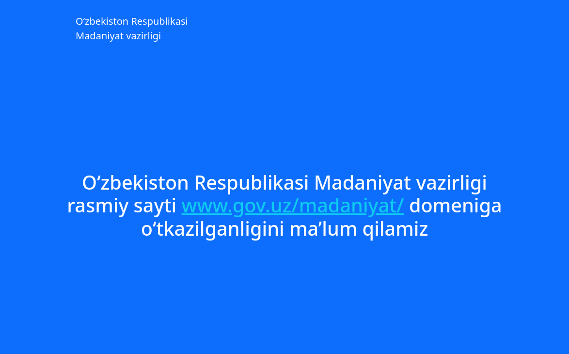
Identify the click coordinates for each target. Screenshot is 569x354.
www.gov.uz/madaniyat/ (293, 205)
